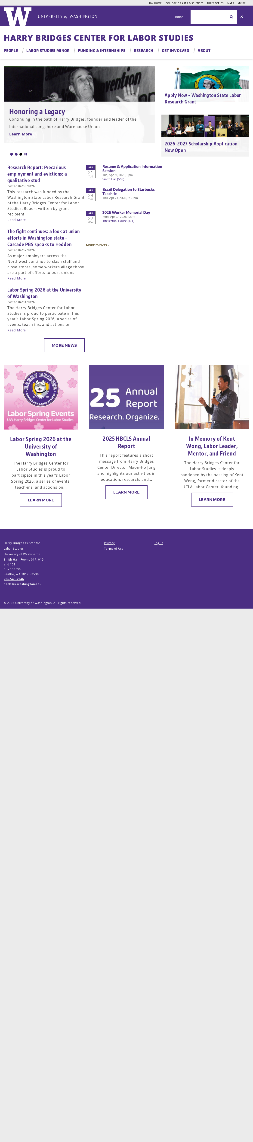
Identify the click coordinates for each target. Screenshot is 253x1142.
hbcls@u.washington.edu (23, 584)
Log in (158, 543)
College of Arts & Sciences (185, 3)
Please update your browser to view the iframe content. (126, 206)
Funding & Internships (102, 50)
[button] (11, 154)
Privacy (109, 543)
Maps (230, 3)
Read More (16, 220)
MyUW (242, 3)
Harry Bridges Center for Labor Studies (98, 37)
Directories (215, 3)
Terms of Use (114, 549)
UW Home (155, 3)
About (204, 50)
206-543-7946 (14, 579)
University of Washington (33, 603)
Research (144, 50)
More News (64, 345)
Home (178, 17)
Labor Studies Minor (48, 50)
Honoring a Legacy (37, 111)
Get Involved (175, 50)
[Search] (242, 17)
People (11, 50)
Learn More (20, 134)
